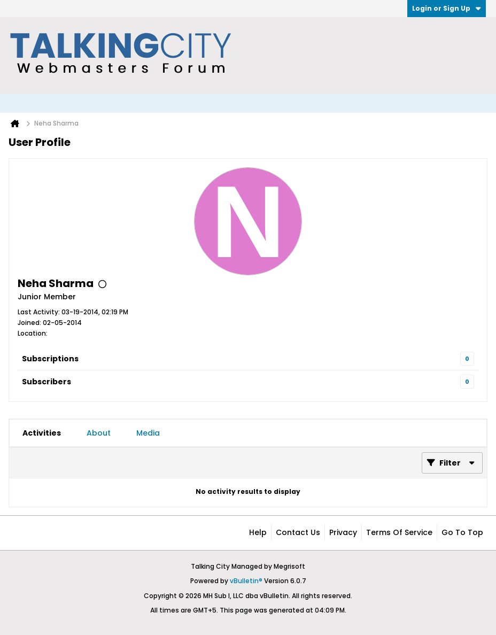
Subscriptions (50, 358)
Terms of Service (399, 532)
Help (258, 532)
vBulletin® (246, 580)
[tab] (42, 433)
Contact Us (298, 532)
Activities (41, 433)
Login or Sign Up (446, 8)
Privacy (343, 532)
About (99, 433)
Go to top (462, 532)
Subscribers (46, 381)
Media (148, 433)
